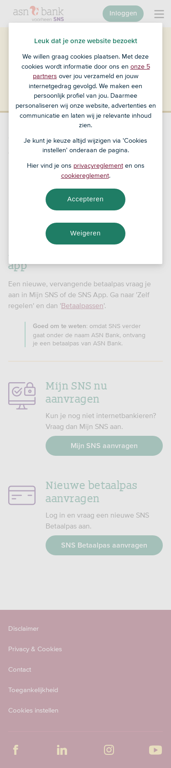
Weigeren (85, 233)
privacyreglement (98, 165)
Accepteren (85, 199)
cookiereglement (85, 175)
